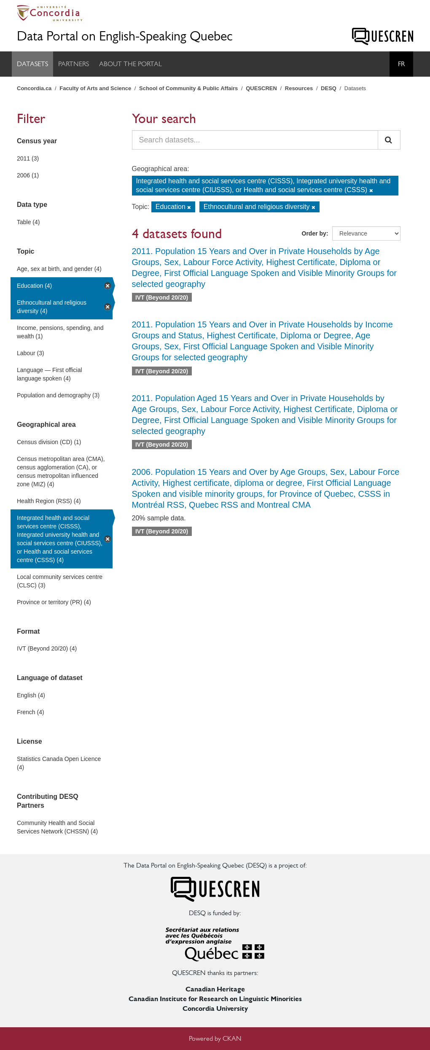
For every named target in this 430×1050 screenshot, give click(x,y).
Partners (73, 64)
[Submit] (389, 140)
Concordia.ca (34, 88)
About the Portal (130, 64)
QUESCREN (261, 88)
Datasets (32, 64)
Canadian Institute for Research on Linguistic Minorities (215, 999)
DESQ (328, 88)
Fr (401, 64)
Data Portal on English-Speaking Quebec (125, 36)
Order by (314, 233)
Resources (299, 88)
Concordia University (215, 1008)
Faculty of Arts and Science (95, 88)
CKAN (232, 1038)
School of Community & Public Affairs (188, 88)
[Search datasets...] (255, 140)
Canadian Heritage (215, 989)
